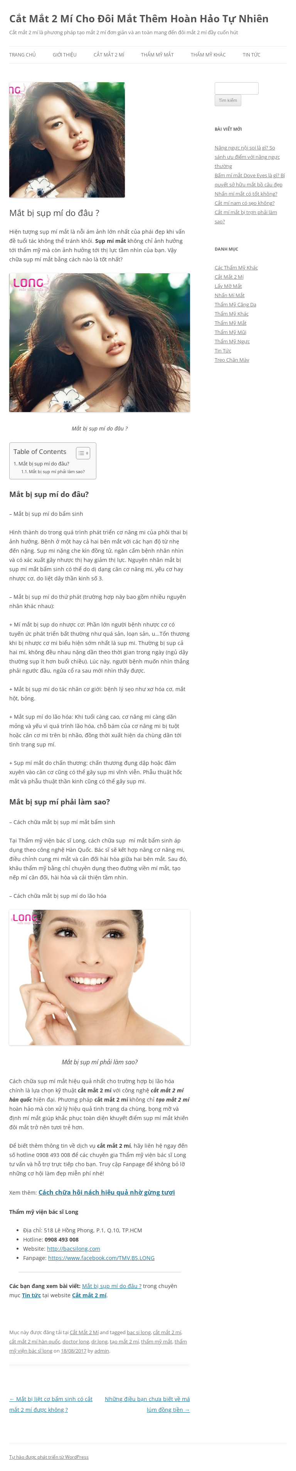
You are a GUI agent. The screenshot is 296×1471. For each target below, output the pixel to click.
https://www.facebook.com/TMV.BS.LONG (101, 1258)
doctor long (75, 1341)
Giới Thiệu (65, 55)
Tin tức (31, 1295)
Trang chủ (22, 55)
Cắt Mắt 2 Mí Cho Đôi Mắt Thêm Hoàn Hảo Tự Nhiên (139, 18)
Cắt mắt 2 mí (89, 1295)
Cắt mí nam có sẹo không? (245, 202)
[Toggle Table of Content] (79, 453)
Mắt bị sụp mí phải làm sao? (57, 471)
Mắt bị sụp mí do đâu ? (111, 1286)
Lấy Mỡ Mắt (228, 286)
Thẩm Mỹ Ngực (232, 341)
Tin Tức (252, 55)
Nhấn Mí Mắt (230, 295)
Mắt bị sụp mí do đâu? (43, 463)
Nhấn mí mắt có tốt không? (246, 193)
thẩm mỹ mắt (156, 1341)
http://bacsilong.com (73, 1248)
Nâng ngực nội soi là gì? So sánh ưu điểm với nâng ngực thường (247, 157)
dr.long (99, 1341)
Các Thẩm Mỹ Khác (236, 267)
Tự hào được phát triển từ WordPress (49, 1457)
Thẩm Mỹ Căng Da (235, 304)
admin (101, 1350)
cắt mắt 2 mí (167, 1332)
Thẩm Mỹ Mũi (230, 332)
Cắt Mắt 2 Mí (109, 55)
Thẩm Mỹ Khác (208, 55)
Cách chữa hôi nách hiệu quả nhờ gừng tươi (107, 1192)
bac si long (139, 1332)
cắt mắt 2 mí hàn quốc (34, 1341)
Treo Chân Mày (232, 359)
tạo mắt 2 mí (124, 1341)
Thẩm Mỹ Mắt (157, 55)
